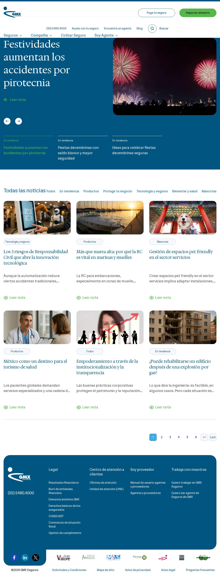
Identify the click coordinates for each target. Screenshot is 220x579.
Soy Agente (103, 24)
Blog (172, 9)
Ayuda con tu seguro (117, 9)
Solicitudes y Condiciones (69, 570)
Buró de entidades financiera (61, 491)
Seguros (11, 24)
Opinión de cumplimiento (65, 533)
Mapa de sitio (105, 570)
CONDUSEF (56, 516)
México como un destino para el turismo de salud (35, 364)
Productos (91, 191)
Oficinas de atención (103, 483)
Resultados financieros (64, 483)
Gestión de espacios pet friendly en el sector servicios (181, 254)
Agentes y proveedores (145, 493)
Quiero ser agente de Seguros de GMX (185, 495)
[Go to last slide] (7, 121)
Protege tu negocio (117, 191)
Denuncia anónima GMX (64, 500)
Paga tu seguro (157, 24)
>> (204, 437)
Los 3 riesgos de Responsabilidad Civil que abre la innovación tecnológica (36, 257)
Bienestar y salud (184, 191)
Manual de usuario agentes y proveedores (147, 485)
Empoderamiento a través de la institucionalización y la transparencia (107, 367)
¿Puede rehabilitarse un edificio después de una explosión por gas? (180, 367)
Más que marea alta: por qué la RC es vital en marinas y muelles (109, 254)
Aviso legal (168, 570)
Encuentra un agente (149, 9)
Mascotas (209, 191)
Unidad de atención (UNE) (106, 489)
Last (213, 437)
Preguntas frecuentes (200, 570)
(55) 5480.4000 (88, 9)
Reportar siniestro (198, 24)
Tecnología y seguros (152, 191)
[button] (29, 150)
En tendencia (11, 140)
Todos (50, 191)
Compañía (39, 24)
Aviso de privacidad (138, 570)
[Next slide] (18, 121)
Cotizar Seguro (72, 24)
